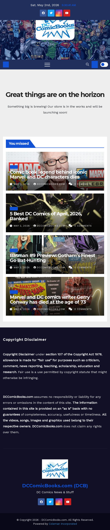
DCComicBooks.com (50, 184)
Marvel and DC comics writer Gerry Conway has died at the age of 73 (49, 299)
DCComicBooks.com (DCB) (55, 486)
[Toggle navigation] (47, 64)
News (14, 167)
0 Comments (83, 184)
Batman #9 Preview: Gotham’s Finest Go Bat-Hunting (52, 258)
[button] (87, 64)
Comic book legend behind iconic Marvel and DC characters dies (48, 174)
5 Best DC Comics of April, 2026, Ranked (46, 216)
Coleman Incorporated (63, 523)
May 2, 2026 (22, 184)
